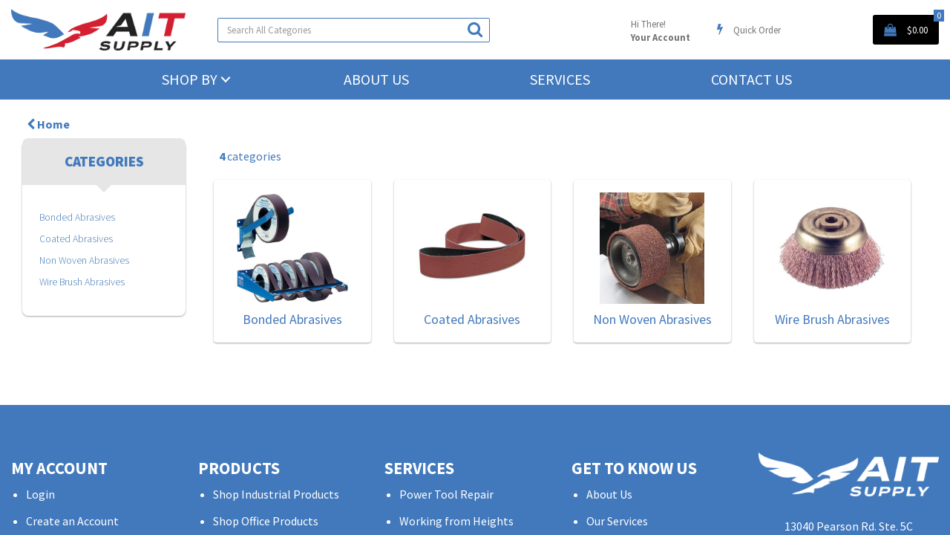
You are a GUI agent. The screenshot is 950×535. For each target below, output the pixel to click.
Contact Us (751, 79)
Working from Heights (456, 520)
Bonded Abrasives (77, 217)
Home (48, 124)
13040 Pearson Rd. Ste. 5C (848, 526)
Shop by (189, 79)
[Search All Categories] (353, 30)
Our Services (617, 520)
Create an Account (72, 520)
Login (40, 494)
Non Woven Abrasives (84, 260)
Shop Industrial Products (276, 494)
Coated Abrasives (76, 239)
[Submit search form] (475, 29)
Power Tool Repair (446, 494)
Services (560, 79)
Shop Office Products (265, 520)
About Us (376, 79)
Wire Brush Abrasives (82, 282)
